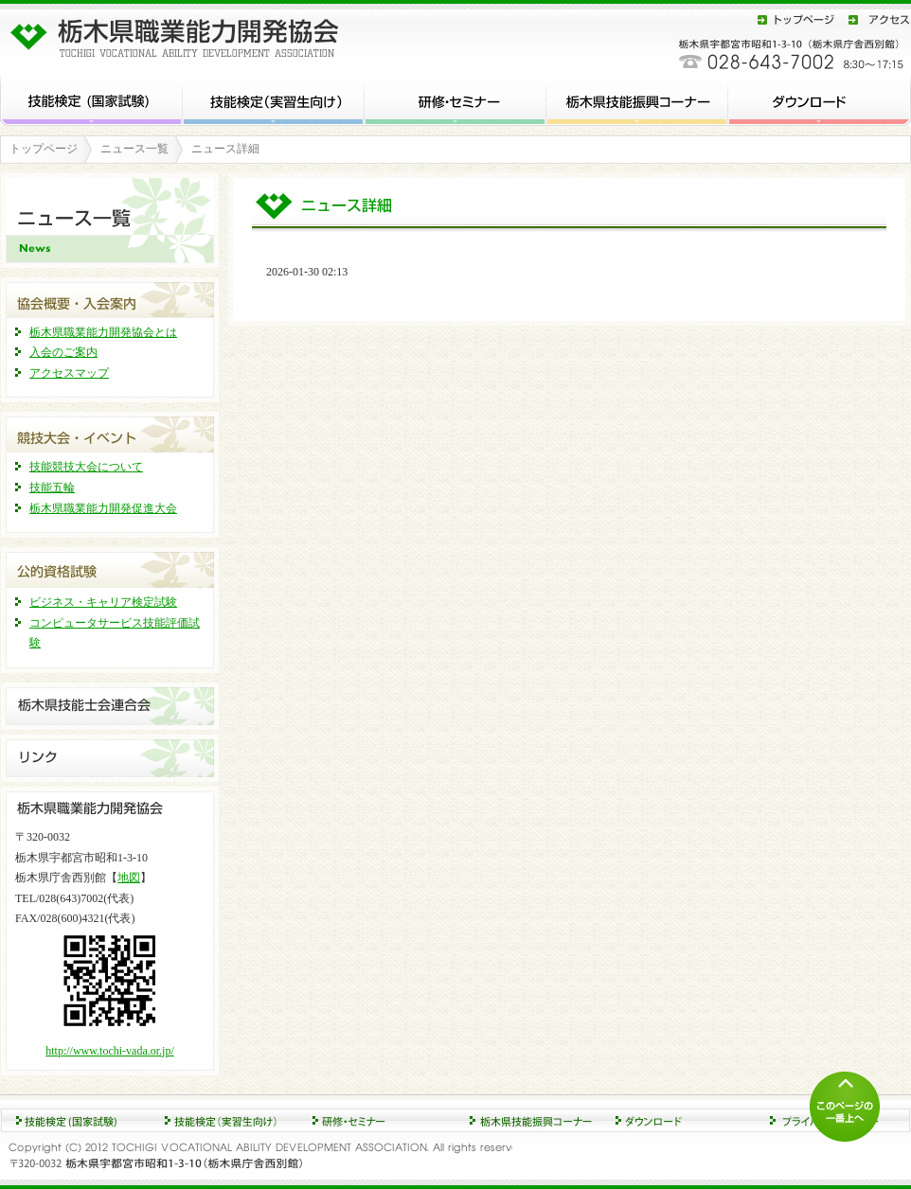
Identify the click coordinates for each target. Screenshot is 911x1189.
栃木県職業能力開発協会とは (103, 332)
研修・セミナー (455, 99)
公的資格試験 (110, 567)
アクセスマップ (69, 373)
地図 (128, 877)
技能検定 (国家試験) (91, 99)
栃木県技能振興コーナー (637, 99)
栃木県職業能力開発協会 (180, 33)
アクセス (876, 19)
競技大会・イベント (110, 432)
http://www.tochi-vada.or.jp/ (109, 1050)
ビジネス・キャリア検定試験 (103, 602)
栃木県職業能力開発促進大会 (103, 508)
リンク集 (110, 758)
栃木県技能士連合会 (110, 706)
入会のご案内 (63, 352)
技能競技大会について (86, 466)
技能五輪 (52, 487)
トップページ (796, 19)
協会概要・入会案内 (110, 297)
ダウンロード (819, 99)
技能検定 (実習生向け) (274, 99)
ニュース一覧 (134, 148)
